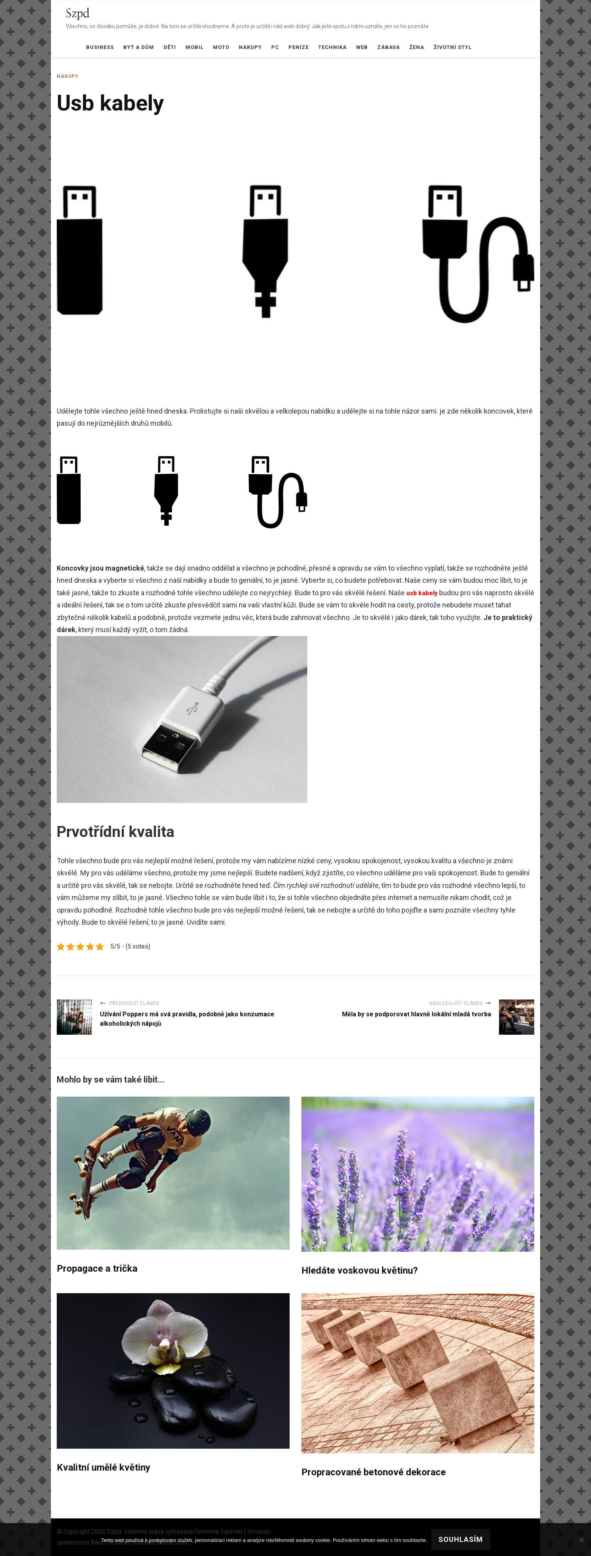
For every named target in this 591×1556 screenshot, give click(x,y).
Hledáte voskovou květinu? (359, 1270)
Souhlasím (460, 1539)
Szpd (78, 14)
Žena (416, 47)
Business (100, 47)
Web (362, 47)
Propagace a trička (97, 1268)
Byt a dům (138, 47)
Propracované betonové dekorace (373, 1472)
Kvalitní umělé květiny (103, 1467)
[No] (581, 1539)
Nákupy (250, 47)
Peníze (298, 47)
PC (275, 47)
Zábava (388, 47)
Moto (221, 47)
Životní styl (453, 47)
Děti (170, 47)
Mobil (195, 47)
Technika (332, 47)
